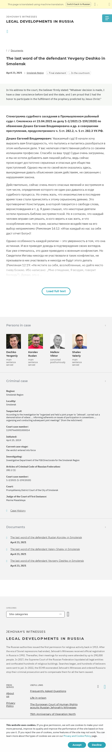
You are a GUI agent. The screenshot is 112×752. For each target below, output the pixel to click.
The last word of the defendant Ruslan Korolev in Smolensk (46, 537)
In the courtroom (80, 73)
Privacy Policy (10, 705)
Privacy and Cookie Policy (77, 735)
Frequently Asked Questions (48, 691)
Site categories (18, 614)
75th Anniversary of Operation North (53, 714)
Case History (18, 510)
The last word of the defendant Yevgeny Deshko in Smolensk (47, 560)
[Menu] (107, 18)
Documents (17, 50)
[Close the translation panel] (109, 4)
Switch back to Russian (78, 4)
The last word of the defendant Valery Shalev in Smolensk (45, 549)
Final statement (57, 73)
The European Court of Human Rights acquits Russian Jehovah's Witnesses (54, 706)
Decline (97, 744)
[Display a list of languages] (96, 4)
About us (10, 695)
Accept (77, 744)
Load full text (56, 291)
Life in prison (38, 697)
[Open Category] (68, 614)
